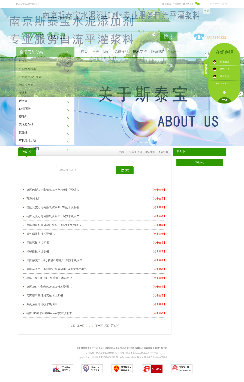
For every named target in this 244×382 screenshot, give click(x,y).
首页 (72, 325)
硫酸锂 (23, 132)
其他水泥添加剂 (29, 148)
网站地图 (141, 357)
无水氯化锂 (26, 124)
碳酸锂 (23, 100)
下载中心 (163, 152)
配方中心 (150, 152)
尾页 (106, 325)
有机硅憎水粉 (27, 140)
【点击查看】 (158, 189)
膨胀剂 (23, 116)
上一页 (81, 325)
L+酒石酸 (25, 108)
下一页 (99, 325)
